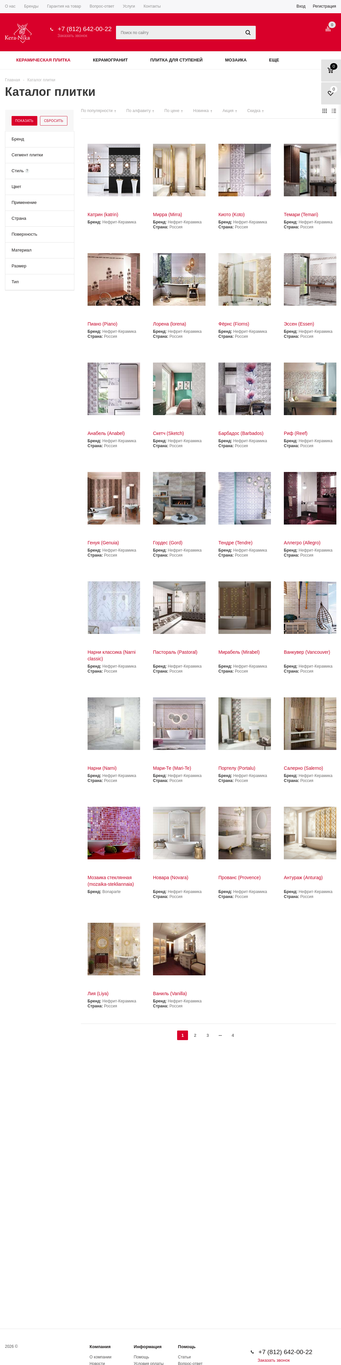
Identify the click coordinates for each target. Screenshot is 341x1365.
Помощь (187, 1346)
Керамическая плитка (43, 60)
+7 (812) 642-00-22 (85, 28)
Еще (277, 60)
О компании (100, 1357)
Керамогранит (110, 60)
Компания (100, 1346)
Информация (148, 1346)
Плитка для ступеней (176, 60)
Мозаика (235, 60)
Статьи (184, 1357)
